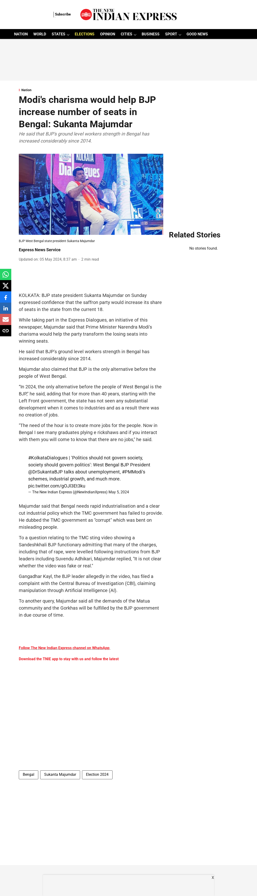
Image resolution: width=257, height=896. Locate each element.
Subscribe (63, 14)
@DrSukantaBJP (45, 472)
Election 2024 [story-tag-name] (97, 774)
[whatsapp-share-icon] (5, 277)
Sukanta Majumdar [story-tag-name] (60, 774)
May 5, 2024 (119, 492)
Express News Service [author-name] (40, 249)
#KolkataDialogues (48, 458)
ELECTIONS (84, 34)
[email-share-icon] (5, 322)
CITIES (126, 34)
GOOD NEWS (197, 34)
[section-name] (91, 90)
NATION (21, 34)
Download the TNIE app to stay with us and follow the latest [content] (69, 659)
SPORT (171, 34)
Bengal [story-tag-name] (28, 774)
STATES (58, 34)
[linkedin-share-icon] (5, 310)
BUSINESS (151, 34)
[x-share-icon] (5, 288)
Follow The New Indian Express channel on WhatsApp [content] (64, 648)
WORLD (39, 34)
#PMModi (132, 472)
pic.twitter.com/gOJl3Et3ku (56, 486)
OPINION (107, 34)
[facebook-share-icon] (5, 299)
